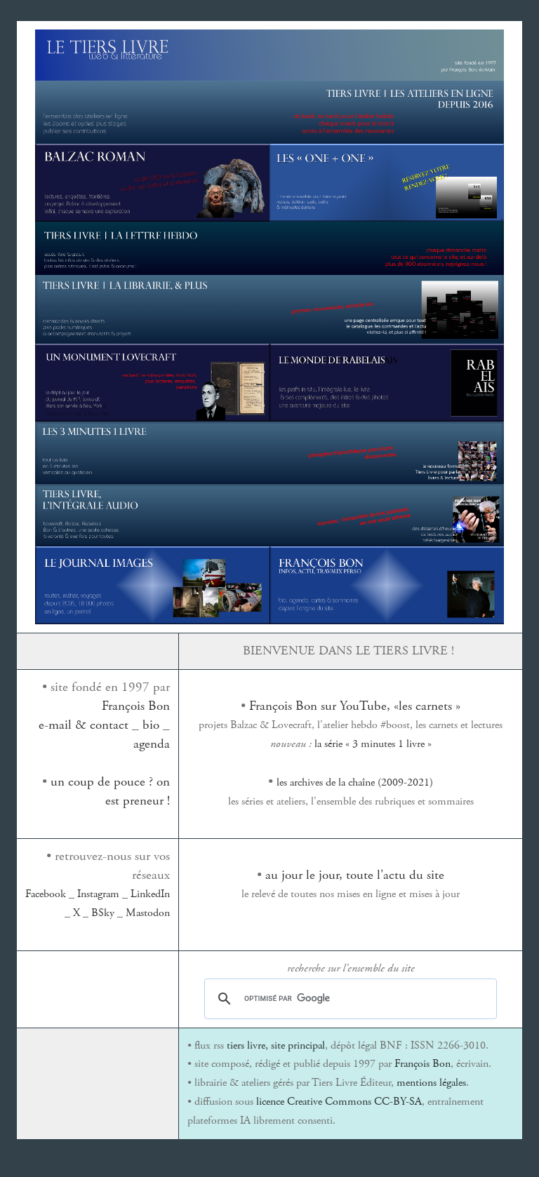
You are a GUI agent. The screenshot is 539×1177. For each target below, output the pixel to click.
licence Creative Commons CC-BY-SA (339, 1101)
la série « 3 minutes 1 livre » (373, 744)
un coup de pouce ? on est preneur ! (110, 791)
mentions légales (431, 1082)
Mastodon (148, 913)
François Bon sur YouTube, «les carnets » (354, 706)
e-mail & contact (83, 725)
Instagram (98, 894)
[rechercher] (348, 998)
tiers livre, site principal (276, 1045)
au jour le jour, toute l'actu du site (354, 875)
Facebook (45, 894)
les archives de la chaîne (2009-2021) (355, 782)
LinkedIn (150, 894)
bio (150, 725)
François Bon (136, 706)
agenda (151, 744)
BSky (102, 913)
